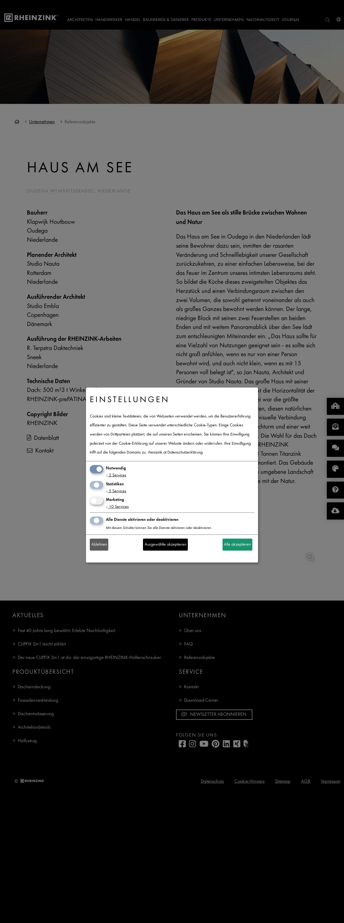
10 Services (117, 507)
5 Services (116, 491)
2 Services (116, 475)
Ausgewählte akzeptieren (165, 544)
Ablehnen (99, 544)
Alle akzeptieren (237, 544)
